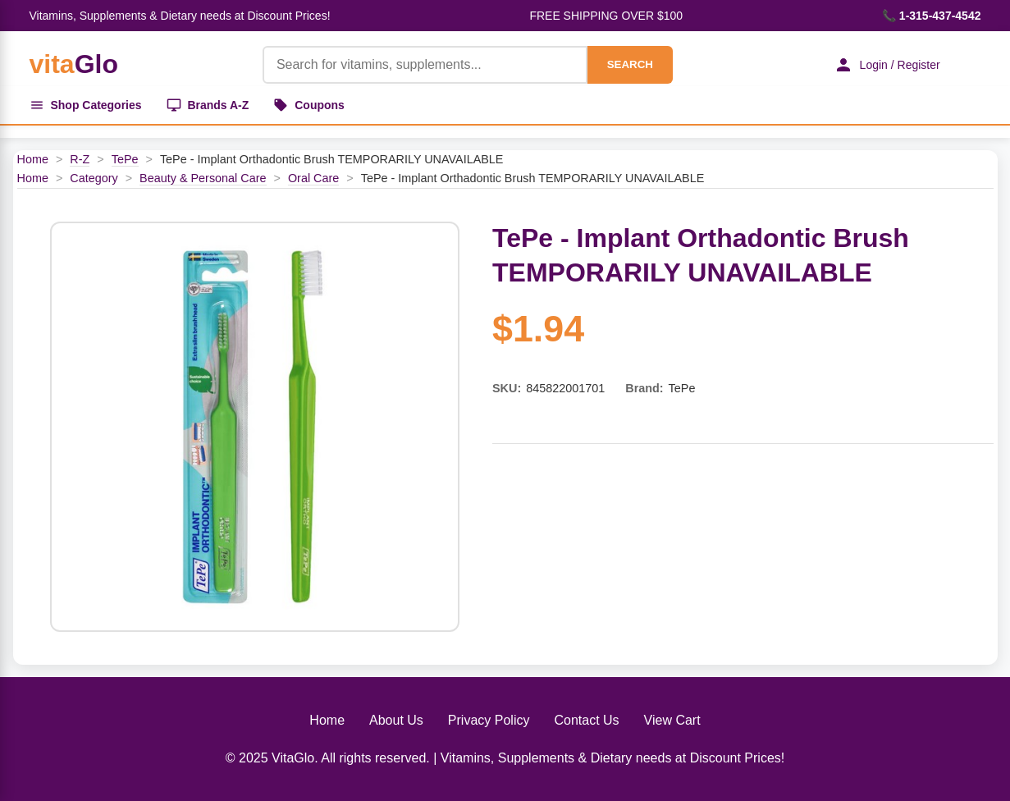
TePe (125, 159)
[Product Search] (425, 65)
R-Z (79, 159)
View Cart (672, 720)
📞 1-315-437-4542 (931, 15)
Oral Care (313, 178)
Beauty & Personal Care (202, 178)
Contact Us (586, 720)
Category (93, 178)
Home (32, 159)
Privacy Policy (489, 720)
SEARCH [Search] (629, 64)
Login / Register (886, 65)
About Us (396, 720)
